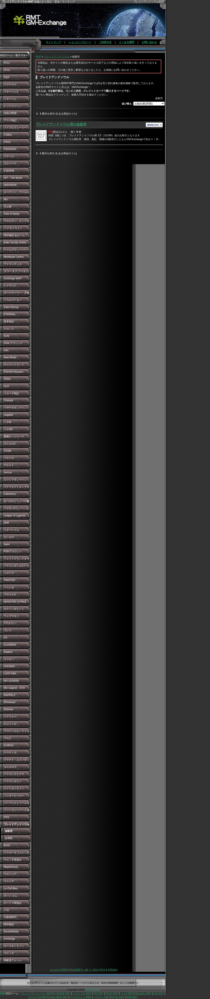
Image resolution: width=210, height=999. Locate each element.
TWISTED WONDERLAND (13, 581)
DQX (6, 77)
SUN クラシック (13, 343)
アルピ (7, 738)
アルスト (9, 465)
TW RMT (159, 993)
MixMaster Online (14, 256)
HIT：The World (13, 177)
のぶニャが (10, 723)
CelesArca (9, 494)
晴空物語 (9, 924)
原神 (6, 522)
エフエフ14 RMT (37, 997)
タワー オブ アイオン (16, 271)
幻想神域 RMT (62, 993)
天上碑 (7, 206)
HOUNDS (9, 666)
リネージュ (10, 98)
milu (6, 350)
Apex (7, 544)
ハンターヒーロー (14, 795)
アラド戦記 (10, 120)
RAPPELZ (9, 695)
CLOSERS (10, 644)
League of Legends (15, 515)
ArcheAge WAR (13, 278)
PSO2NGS (10, 149)
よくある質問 (126, 42)
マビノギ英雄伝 (13, 859)
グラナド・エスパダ (15, 759)
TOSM (7, 450)
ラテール (9, 156)
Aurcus (8, 472)
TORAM (8, 400)
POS (6, 817)
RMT (38, 56)
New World (10, 357)
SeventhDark (11, 931)
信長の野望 (10, 113)
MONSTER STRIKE (15, 601)
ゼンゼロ (9, 537)
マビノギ (9, 953)
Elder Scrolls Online (15, 242)
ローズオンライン (14, 945)
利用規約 (112, 969)
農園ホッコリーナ (14, 436)
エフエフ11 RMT (82, 993)
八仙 (6, 910)
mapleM (8, 415)
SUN (6, 335)
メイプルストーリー (15, 127)
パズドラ (9, 573)
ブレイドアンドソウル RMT (36, 993)
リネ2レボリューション (16, 509)
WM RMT (132, 997)
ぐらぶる (9, 587)
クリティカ (10, 752)
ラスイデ (9, 881)
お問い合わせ (149, 42)
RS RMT (99, 993)
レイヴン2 (9, 285)
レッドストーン (13, 106)
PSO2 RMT (112, 993)
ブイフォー (10, 716)
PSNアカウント (13, 551)
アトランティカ (13, 264)
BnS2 (7, 845)
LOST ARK (10, 673)
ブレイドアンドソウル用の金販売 (61, 124)
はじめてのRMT (59, 969)
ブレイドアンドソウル (56, 56)
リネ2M (8, 429)
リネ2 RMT (127, 993)
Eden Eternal (11, 307)
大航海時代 (10, 917)
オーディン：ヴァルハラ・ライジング (16, 193)
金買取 (9, 838)
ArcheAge (9, 938)
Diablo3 (8, 652)
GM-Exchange (92, 989)
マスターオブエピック (16, 852)
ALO (6, 386)
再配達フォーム (13, 960)
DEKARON (10, 185)
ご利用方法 (105, 42)
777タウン (10, 623)
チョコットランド (14, 364)
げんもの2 (9, 443)
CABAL (8, 134)
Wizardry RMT (143, 993)
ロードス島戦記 (13, 902)
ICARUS (8, 745)
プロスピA (10, 594)
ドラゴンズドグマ (14, 774)
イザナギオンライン (15, 407)
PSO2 (7, 142)
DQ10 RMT (118, 997)
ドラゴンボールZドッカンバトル (16, 566)
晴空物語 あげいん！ (15, 235)
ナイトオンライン (14, 788)
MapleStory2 (11, 866)
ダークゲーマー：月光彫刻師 (16, 293)
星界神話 (9, 321)
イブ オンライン (13, 228)
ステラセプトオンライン (16, 487)
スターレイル (11, 529)
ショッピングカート (79, 42)
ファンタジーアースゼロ (16, 811)
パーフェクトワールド (16, 802)
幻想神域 (9, 170)
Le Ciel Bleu (11, 888)
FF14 (7, 70)
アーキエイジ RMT (80, 997)
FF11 (7, 62)
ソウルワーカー (13, 300)
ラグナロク (10, 84)
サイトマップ (53, 42)
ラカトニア (10, 874)
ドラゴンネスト (13, 781)
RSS (102, 969)
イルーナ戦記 (11, 393)
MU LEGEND (11, 680)
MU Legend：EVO (14, 687)
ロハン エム (10, 895)
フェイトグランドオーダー (16, 559)
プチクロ (9, 458)
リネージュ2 (11, 91)
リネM (7, 422)
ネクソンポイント (14, 608)
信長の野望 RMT (58, 997)
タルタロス (10, 767)
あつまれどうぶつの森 (16, 501)
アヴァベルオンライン (16, 731)
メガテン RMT (101, 997)
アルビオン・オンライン (16, 222)
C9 (5, 637)
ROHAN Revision (14, 371)
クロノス (9, 328)
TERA (7, 379)
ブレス (7, 630)
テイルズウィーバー (15, 249)
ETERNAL (9, 314)
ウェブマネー (11, 616)
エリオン (9, 659)
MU (6, 199)
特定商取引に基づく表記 (84, 969)
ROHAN (8, 709)
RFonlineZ (9, 702)
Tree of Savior (12, 213)
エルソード (10, 163)
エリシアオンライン (15, 479)
